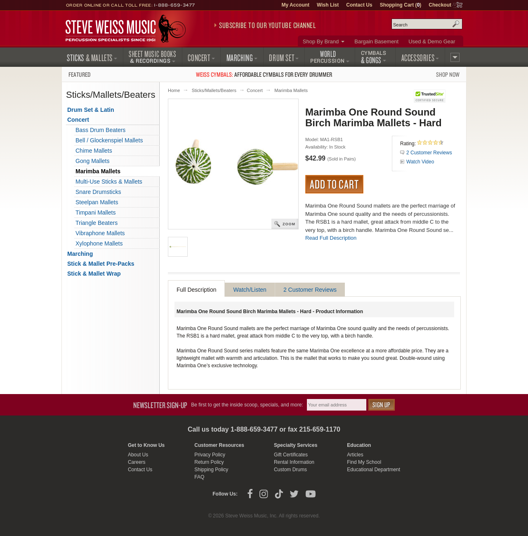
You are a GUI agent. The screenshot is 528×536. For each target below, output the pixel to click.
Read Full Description (330, 238)
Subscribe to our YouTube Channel (267, 25)
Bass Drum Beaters (100, 130)
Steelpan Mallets (96, 202)
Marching (80, 253)
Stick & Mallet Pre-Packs (100, 263)
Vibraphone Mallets (100, 233)
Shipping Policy (211, 469)
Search (456, 24)
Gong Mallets (92, 161)
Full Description (196, 289)
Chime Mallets (93, 150)
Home (174, 90)
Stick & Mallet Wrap (94, 273)
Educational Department (373, 469)
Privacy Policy (209, 455)
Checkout (440, 5)
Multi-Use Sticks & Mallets (108, 181)
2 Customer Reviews (429, 153)
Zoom (289, 224)
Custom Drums (290, 469)
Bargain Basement (376, 41)
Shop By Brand (321, 41)
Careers (137, 462)
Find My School (364, 462)
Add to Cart (334, 184)
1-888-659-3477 (174, 5)
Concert (255, 90)
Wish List (328, 5)
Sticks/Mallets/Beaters (214, 90)
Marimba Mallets (291, 90)
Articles (355, 455)
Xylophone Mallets (99, 243)
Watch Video (420, 162)
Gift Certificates (291, 455)
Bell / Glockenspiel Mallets (109, 140)
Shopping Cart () (401, 5)
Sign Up (381, 404)
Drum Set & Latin (90, 109)
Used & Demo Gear (431, 41)
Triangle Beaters (96, 223)
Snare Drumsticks (98, 192)
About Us (138, 455)
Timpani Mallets (95, 212)
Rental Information (294, 462)
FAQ (199, 477)
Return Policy (209, 462)
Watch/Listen (249, 289)
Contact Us (359, 5)
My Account (295, 5)
